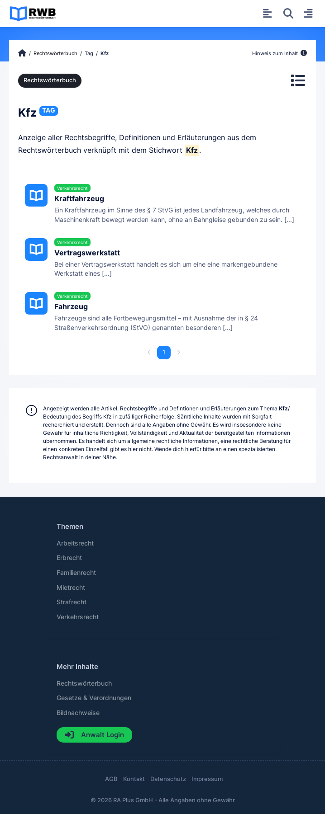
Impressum (207, 779)
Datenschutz (168, 779)
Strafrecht (71, 602)
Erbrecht (69, 557)
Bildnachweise (78, 712)
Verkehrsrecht (78, 617)
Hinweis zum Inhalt (279, 53)
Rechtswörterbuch (50, 80)
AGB (111, 779)
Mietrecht (71, 587)
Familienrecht (76, 572)
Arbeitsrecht (75, 543)
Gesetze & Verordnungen (94, 697)
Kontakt (134, 779)
